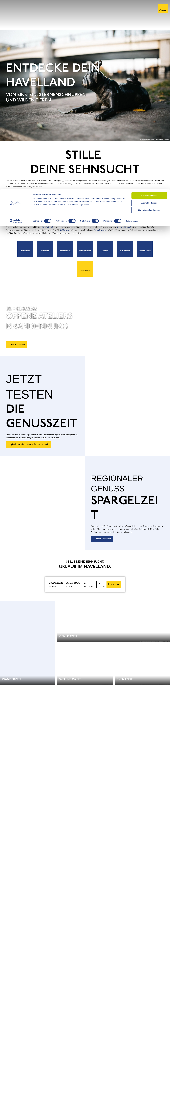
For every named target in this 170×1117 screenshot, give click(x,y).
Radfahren (65, 237)
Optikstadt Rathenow (61, 223)
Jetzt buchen (113, 591)
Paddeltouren (100, 237)
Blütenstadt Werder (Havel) (31, 223)
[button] (25, 255)
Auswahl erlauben (149, 13)
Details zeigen (132, 32)
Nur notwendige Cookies (149, 21)
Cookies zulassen (149, 6)
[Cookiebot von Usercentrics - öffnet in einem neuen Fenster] (16, 32)
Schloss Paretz (84, 220)
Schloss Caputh (105, 220)
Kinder (102, 593)
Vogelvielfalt (48, 234)
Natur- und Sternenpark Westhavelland (39, 204)
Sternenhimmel (124, 234)
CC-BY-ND (167, 146)
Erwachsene (89, 593)
